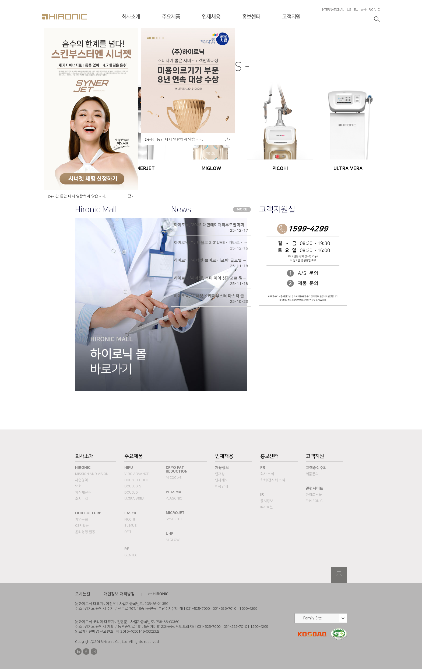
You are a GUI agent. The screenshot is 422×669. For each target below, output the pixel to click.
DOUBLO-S (132, 486)
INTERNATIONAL (333, 10)
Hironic (82, 468)
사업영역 (81, 480)
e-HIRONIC (370, 10)
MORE (242, 209)
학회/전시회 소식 (272, 480)
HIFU (128, 468)
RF (126, 549)
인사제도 (221, 480)
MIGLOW (173, 540)
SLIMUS (130, 526)
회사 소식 (267, 474)
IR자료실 (266, 507)
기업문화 (81, 519)
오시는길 (81, 499)
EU (356, 10)
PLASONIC (174, 498)
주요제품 (171, 17)
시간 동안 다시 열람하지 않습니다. (77, 196)
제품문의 (312, 474)
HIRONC (64, 17)
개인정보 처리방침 (119, 594)
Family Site (312, 618)
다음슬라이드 (375, 38)
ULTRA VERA (134, 499)
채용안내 (221, 486)
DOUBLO (131, 492)
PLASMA (173, 492)
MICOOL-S (174, 478)
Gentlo (131, 555)
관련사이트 (314, 488)
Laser (130, 513)
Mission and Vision (91, 474)
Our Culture (88, 513)
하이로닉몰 (314, 495)
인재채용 (211, 17)
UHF (169, 534)
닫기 (131, 196)
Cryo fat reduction (177, 470)
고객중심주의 (316, 468)
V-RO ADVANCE (136, 474)
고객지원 (291, 17)
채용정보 (222, 468)
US (349, 10)
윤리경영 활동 (85, 532)
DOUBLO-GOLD (136, 480)
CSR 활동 (82, 526)
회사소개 (131, 17)
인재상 (220, 474)
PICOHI (129, 519)
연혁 (78, 486)
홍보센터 (251, 17)
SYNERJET (174, 519)
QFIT (127, 532)
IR (262, 495)
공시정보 (266, 501)
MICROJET (175, 513)
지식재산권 (83, 492)
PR (262, 468)
